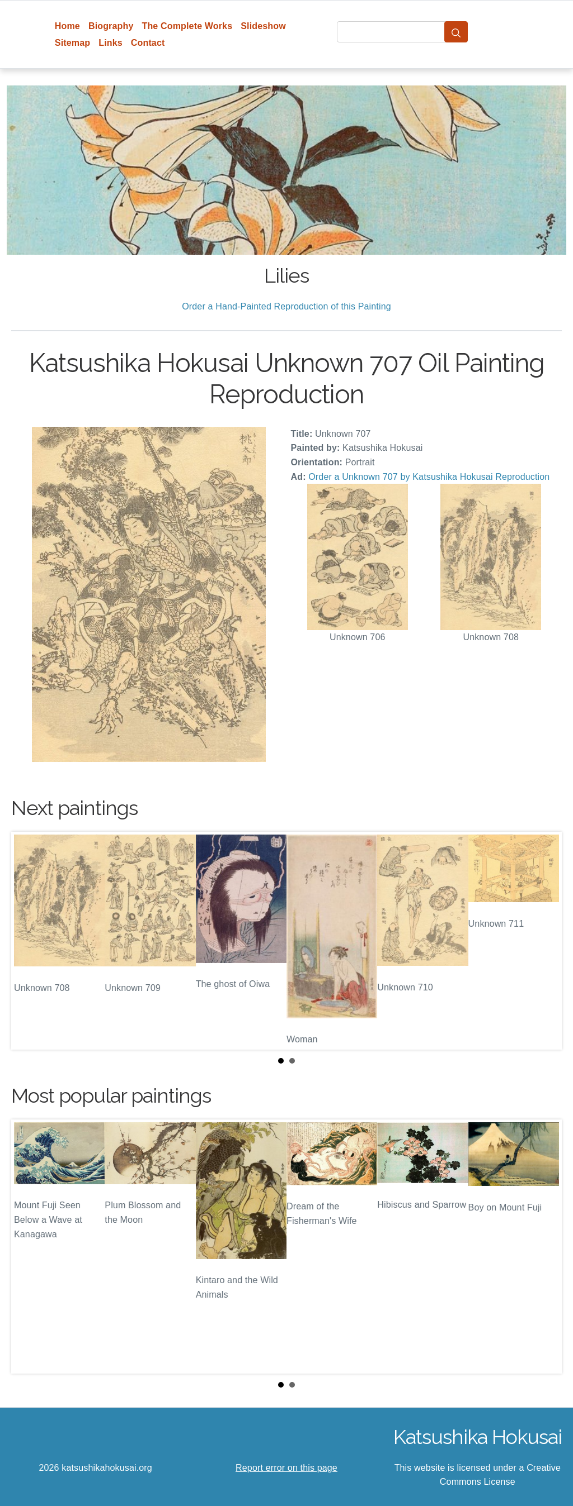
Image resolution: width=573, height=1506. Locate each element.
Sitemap (72, 42)
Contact (148, 42)
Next (544, 941)
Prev (28, 941)
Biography (111, 26)
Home (67, 26)
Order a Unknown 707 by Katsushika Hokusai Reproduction (428, 477)
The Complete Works (187, 26)
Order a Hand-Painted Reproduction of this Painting (286, 306)
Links (110, 42)
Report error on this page (286, 1467)
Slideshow (263, 26)
